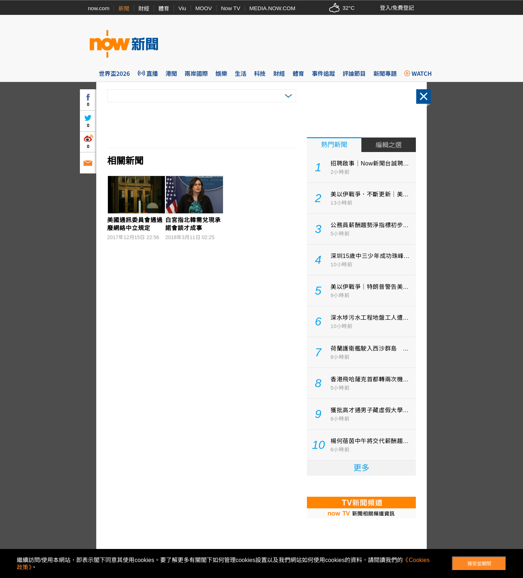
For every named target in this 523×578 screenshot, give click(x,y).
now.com (98, 8)
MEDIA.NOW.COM (273, 8)
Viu (182, 8)
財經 (143, 8)
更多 (361, 467)
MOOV (203, 8)
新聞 (123, 8)
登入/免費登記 (397, 8)
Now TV (230, 8)
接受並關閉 (479, 563)
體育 (163, 8)
